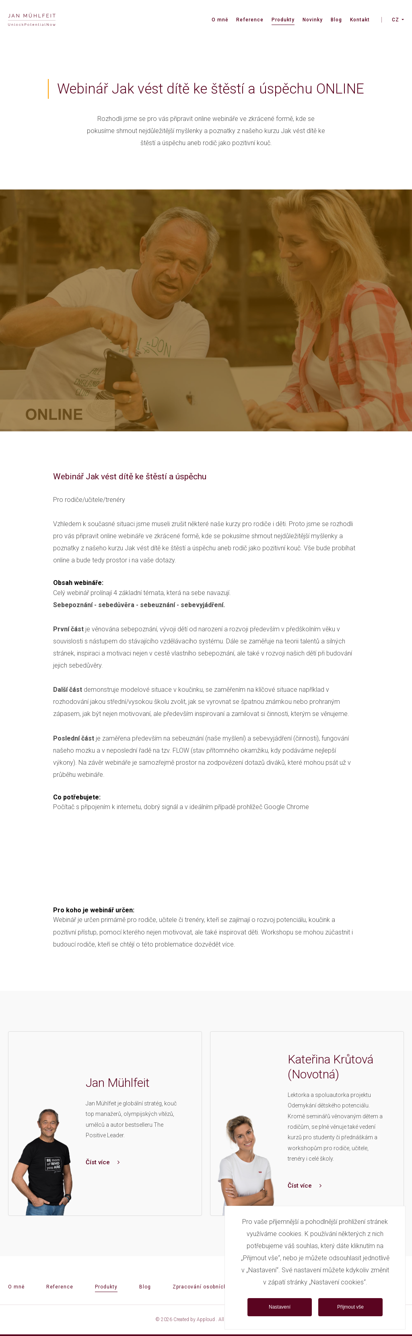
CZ (395, 20)
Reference (250, 20)
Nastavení (279, 1307)
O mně (220, 20)
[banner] (32, 20)
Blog (336, 20)
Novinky (313, 20)
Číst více (102, 1162)
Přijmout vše (350, 1307)
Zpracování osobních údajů (208, 1287)
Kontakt (360, 20)
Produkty (283, 20)
